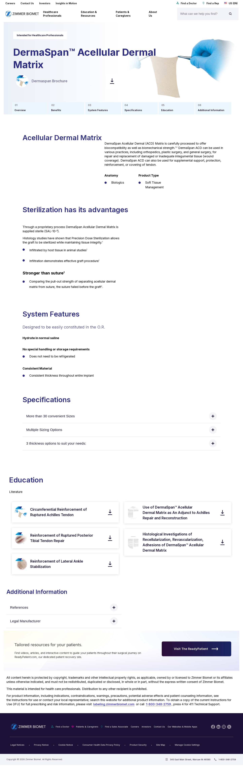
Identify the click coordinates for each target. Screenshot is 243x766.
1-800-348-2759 (158, 704)
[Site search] (230, 14)
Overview (20, 110)
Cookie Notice (65, 745)
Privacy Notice (41, 745)
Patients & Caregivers (87, 726)
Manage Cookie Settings (187, 745)
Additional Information (211, 110)
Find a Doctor (186, 3)
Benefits (56, 110)
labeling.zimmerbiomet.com (113, 704)
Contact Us (27, 3)
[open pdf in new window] (22, 81)
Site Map (160, 745)
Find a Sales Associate (116, 726)
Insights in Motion (66, 3)
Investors (44, 3)
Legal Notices (17, 745)
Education (167, 110)
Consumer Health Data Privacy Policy (101, 745)
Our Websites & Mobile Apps (182, 726)
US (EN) (231, 3)
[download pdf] (112, 81)
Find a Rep (210, 3)
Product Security (138, 745)
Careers (10, 3)
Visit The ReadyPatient (196, 649)
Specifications (133, 110)
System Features (98, 110)
